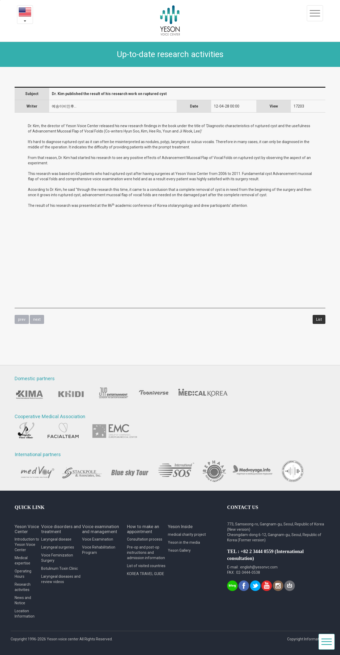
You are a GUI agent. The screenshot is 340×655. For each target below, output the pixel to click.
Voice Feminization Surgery (57, 558)
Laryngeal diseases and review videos (60, 579)
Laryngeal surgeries (57, 547)
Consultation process (144, 539)
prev (22, 319)
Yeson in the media (184, 542)
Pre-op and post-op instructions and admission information (146, 552)
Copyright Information (305, 639)
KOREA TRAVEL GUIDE (145, 574)
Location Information (25, 613)
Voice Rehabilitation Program (98, 550)
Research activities (23, 587)
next (37, 319)
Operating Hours (23, 574)
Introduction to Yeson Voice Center (27, 544)
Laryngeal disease (56, 539)
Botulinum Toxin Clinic (59, 568)
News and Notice (23, 600)
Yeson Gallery (179, 550)
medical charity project (187, 534)
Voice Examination (97, 539)
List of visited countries (146, 566)
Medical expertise (22, 560)
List (319, 319)
